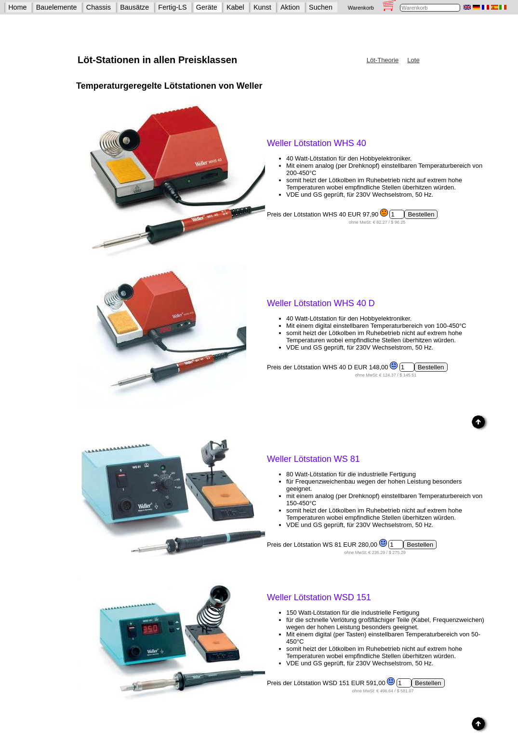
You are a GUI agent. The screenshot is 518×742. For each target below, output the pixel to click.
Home (17, 7)
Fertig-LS (172, 7)
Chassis (98, 7)
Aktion (290, 7)
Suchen (320, 7)
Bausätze (134, 7)
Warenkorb (361, 8)
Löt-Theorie (382, 60)
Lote (413, 60)
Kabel (235, 7)
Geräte (206, 7)
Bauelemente (56, 7)
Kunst (262, 7)
